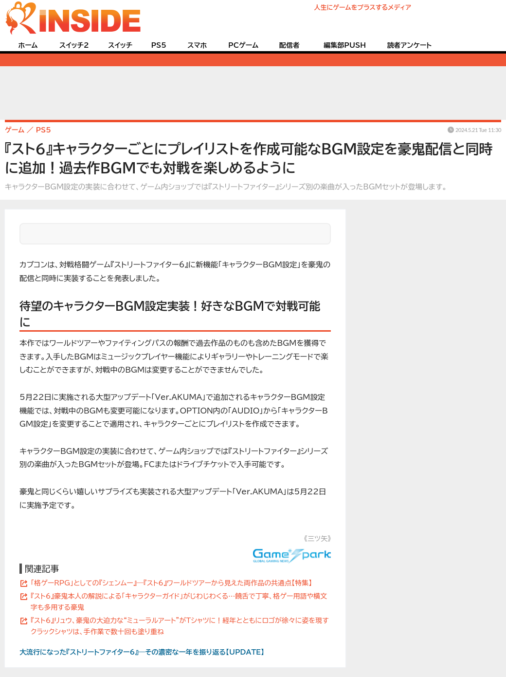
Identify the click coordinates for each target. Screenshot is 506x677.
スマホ (197, 45)
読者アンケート (409, 45)
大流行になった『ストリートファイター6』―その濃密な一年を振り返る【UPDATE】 (141, 652)
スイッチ (120, 45)
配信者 (289, 45)
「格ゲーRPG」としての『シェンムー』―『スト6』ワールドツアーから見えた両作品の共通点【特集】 (171, 583)
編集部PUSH (345, 45)
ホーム (27, 45)
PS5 (158, 45)
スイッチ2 (74, 45)
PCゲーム (243, 45)
